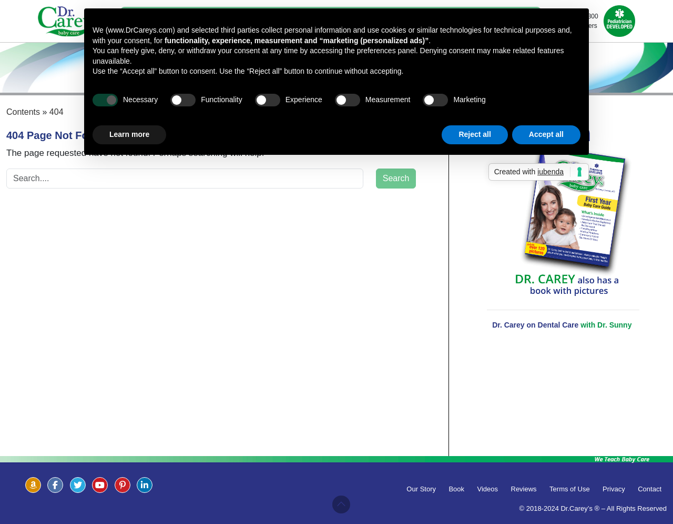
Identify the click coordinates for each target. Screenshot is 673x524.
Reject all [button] (474, 134)
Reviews (524, 489)
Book (456, 489)
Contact (649, 489)
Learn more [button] (129, 134)
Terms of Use (569, 489)
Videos (487, 489)
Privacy (614, 489)
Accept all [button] (546, 134)
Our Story (421, 489)
